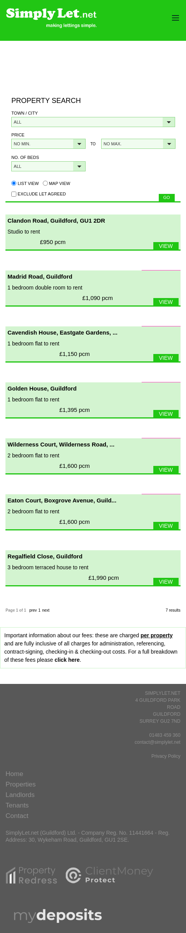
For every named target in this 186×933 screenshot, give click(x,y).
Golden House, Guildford (42, 388)
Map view (56, 183)
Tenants (17, 805)
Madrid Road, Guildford (39, 276)
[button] (93, 122)
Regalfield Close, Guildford (44, 556)
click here (67, 660)
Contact (16, 816)
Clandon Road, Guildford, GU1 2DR (56, 220)
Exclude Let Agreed (42, 194)
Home (14, 774)
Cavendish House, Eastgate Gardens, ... (62, 332)
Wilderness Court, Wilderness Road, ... (60, 444)
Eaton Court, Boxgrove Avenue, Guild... (61, 500)
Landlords (20, 795)
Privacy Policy (166, 756)
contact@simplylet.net (158, 742)
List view (25, 183)
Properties (20, 784)
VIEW (166, 246)
